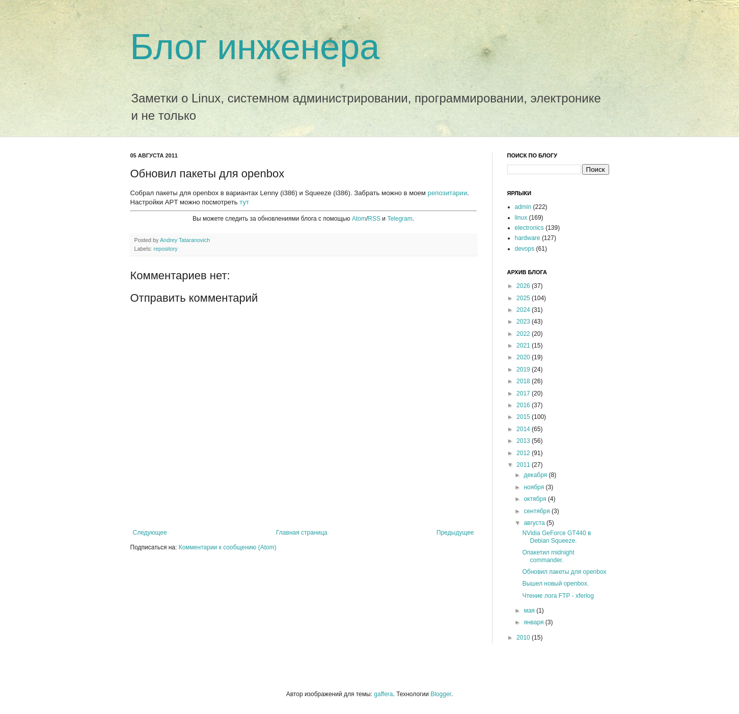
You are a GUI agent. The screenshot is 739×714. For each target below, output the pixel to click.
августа (535, 522)
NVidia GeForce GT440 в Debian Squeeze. (556, 537)
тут (244, 202)
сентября (538, 511)
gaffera (383, 694)
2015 (524, 416)
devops (525, 248)
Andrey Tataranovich (185, 240)
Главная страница (301, 532)
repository (165, 249)
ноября (534, 487)
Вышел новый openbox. (555, 583)
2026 (524, 285)
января (534, 622)
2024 (524, 309)
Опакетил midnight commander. (548, 556)
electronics (529, 227)
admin (523, 206)
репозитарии (448, 193)
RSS (374, 218)
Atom (359, 218)
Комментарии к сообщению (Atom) (228, 547)
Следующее (150, 532)
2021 (524, 345)
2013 (524, 440)
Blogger (440, 694)
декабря (536, 475)
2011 (524, 464)
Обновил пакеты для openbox (564, 571)
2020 (524, 357)
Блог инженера (255, 47)
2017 (524, 393)
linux (521, 217)
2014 (524, 429)
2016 (524, 405)
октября (536, 499)
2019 (524, 369)
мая (530, 610)
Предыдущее (455, 532)
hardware (527, 238)
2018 (524, 381)
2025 (524, 298)
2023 (524, 321)
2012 (524, 453)
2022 (524, 333)
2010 (524, 637)
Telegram (399, 218)
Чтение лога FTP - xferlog (557, 595)
